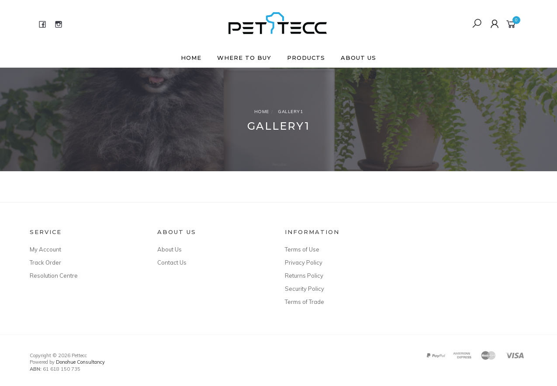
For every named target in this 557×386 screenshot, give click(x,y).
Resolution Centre (54, 275)
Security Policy (304, 288)
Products (306, 57)
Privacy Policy (303, 262)
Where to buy (244, 57)
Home (191, 57)
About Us (358, 57)
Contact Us (172, 262)
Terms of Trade (304, 301)
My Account (45, 249)
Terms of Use (302, 249)
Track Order (45, 262)
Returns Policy (304, 275)
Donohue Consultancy (80, 362)
